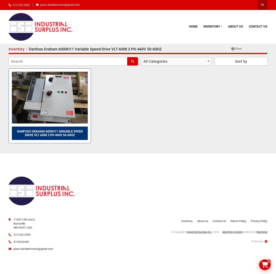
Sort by (241, 61)
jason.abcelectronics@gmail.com (60, 4)
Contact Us (258, 26)
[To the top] (259, 241)
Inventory (211, 26)
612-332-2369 (21, 5)
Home (193, 26)
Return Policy (238, 221)
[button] (212, 26)
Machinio (261, 232)
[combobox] (176, 61)
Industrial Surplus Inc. (199, 232)
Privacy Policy (259, 221)
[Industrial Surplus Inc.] (42, 190)
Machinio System (232, 232)
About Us (235, 26)
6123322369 (21, 241)
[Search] (68, 61)
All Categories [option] (155, 61)
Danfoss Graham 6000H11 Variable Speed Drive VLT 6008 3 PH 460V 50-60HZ (50, 133)
